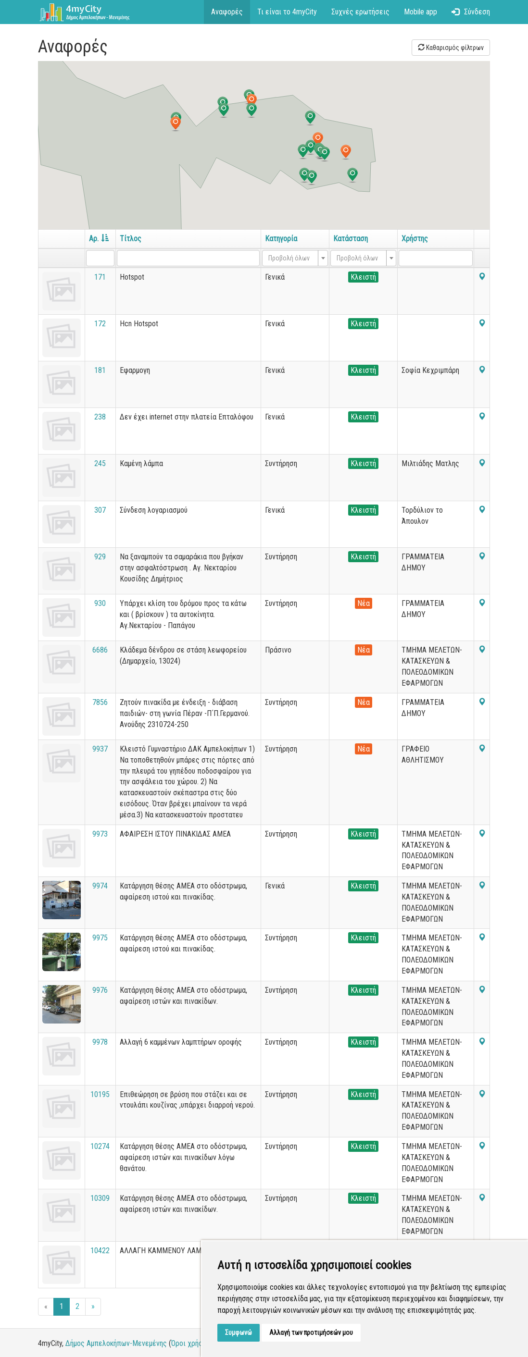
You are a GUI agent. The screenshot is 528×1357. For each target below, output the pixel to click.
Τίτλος (130, 238)
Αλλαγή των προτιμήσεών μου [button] (311, 1332)
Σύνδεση (471, 11)
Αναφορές (227, 11)
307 (100, 510)
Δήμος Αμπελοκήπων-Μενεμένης (116, 1343)
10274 (100, 1146)
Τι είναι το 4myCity (287, 11)
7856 (100, 702)
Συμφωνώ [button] (238, 1332)
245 (100, 463)
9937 (100, 748)
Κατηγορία (281, 238)
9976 (100, 990)
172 (100, 323)
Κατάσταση (350, 238)
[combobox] (295, 258)
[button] (303, 152)
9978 (100, 1042)
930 (100, 603)
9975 (100, 937)
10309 (100, 1198)
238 (100, 416)
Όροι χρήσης (190, 1343)
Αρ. (99, 238)
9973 (100, 834)
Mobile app (420, 11)
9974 (100, 885)
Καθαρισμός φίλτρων (451, 47)
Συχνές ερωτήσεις (360, 11)
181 (100, 370)
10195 (100, 1094)
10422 (100, 1250)
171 (100, 277)
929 (100, 556)
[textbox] (292, 258)
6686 (100, 649)
